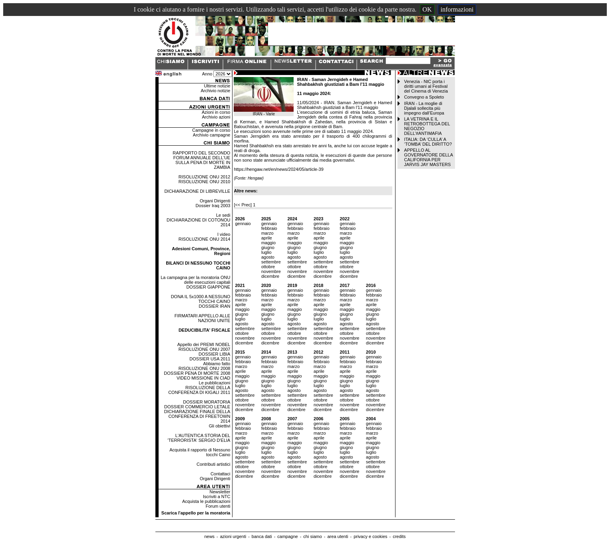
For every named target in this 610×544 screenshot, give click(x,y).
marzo (267, 233)
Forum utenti (218, 506)
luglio (266, 252)
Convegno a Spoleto (424, 97)
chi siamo (312, 536)
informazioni (457, 9)
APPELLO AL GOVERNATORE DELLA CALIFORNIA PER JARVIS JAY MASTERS (428, 157)
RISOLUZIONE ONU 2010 (204, 181)
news (209, 536)
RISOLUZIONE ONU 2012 (204, 176)
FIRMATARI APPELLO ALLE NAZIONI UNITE (202, 318)
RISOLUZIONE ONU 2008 (204, 368)
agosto (267, 257)
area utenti (337, 536)
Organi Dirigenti (215, 200)
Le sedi (223, 215)
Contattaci (220, 473)
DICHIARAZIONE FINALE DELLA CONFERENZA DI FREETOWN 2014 (197, 416)
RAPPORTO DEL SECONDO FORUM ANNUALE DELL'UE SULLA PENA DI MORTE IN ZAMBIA (201, 160)
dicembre (270, 276)
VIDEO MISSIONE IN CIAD (203, 378)
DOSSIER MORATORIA (206, 402)
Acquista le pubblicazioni (206, 501)
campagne (287, 536)
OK (427, 9)
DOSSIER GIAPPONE (208, 287)
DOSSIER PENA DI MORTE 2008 (197, 373)
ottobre (268, 266)
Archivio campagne (211, 135)
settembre (271, 261)
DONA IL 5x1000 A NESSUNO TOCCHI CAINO (200, 299)
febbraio (269, 228)
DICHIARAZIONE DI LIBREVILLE (197, 191)
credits (399, 536)
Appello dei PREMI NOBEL (203, 344)
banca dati (262, 536)
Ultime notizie (217, 85)
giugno (267, 247)
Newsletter (219, 491)
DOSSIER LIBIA (214, 354)
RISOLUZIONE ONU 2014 (204, 239)
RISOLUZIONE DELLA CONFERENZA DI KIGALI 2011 (199, 390)
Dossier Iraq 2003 (213, 205)
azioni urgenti (233, 536)
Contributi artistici (213, 464)
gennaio (242, 223)
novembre (271, 271)
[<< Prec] (243, 204)
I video (223, 234)
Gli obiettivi (219, 425)
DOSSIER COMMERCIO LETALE (197, 406)
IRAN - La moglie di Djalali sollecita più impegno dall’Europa (424, 108)
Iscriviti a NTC (216, 496)
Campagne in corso (211, 130)
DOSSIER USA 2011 (209, 358)
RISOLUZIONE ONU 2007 (204, 349)
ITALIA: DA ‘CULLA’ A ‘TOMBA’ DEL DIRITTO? (428, 141)
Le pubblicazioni (214, 382)
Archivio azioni (216, 117)
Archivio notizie (215, 90)
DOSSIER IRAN (214, 306)
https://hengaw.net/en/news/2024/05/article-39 (278, 169)
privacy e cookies (370, 536)
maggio (268, 242)
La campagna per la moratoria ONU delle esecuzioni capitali (195, 280)
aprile (266, 237)
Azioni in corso (216, 112)
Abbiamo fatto (216, 363)
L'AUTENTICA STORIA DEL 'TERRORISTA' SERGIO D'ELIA (198, 438)
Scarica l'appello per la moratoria (195, 512)
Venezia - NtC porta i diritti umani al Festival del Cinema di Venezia (426, 86)
